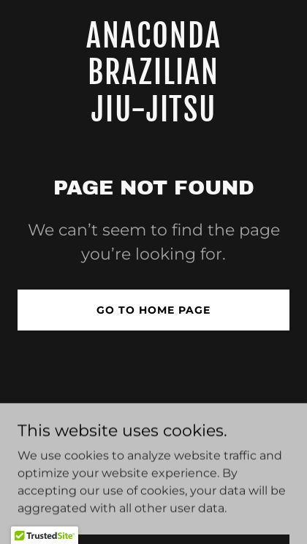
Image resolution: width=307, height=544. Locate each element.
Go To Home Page (153, 310)
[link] (153, 117)
